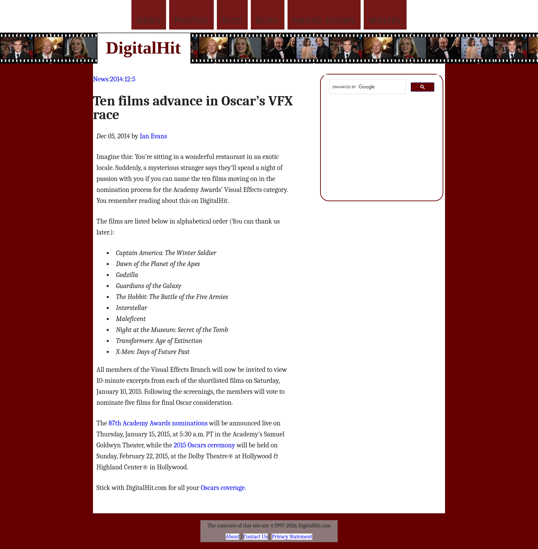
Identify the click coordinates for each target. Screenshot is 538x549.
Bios (232, 20)
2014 (116, 79)
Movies (385, 20)
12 (127, 79)
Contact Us (256, 537)
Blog (267, 20)
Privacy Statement (292, 537)
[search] (366, 87)
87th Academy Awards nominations (158, 423)
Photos (191, 20)
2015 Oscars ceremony (204, 445)
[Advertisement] (315, 48)
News (149, 20)
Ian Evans (153, 136)
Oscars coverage (223, 488)
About (232, 537)
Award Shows (324, 20)
